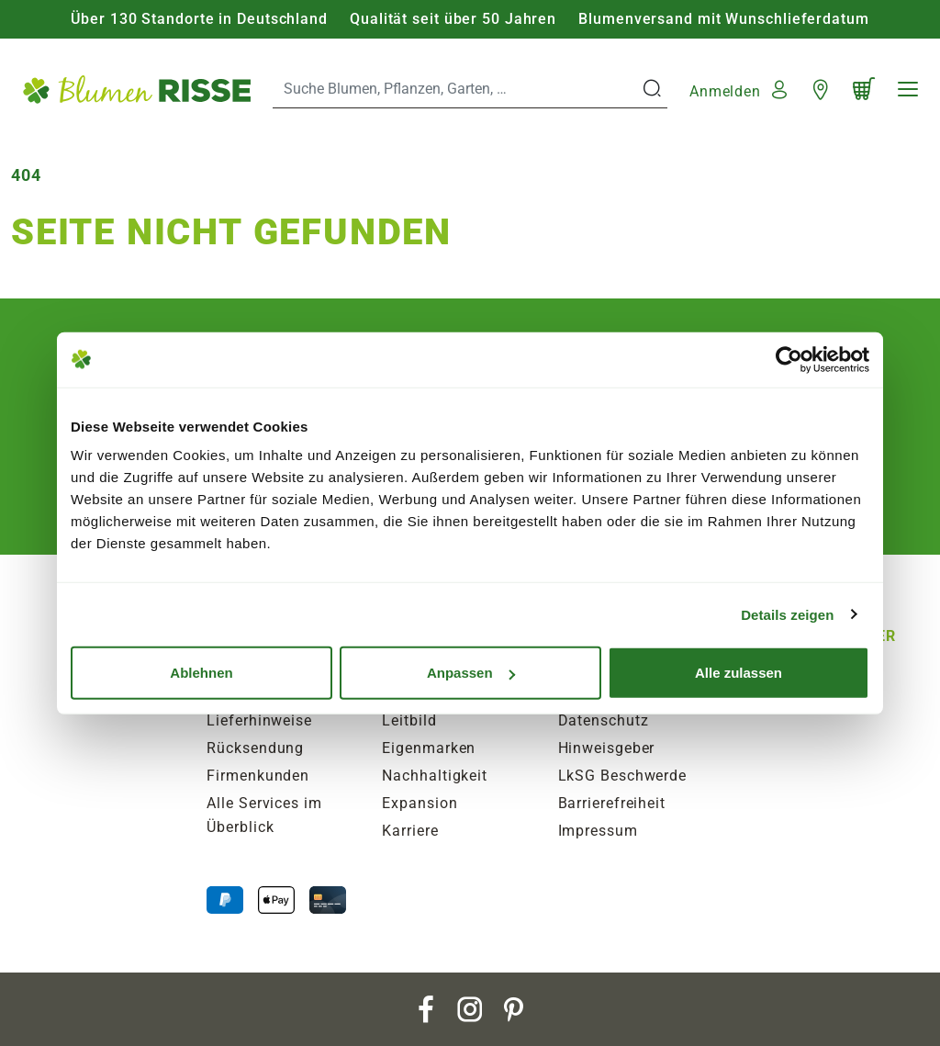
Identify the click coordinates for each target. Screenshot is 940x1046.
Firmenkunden (258, 775)
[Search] (456, 89)
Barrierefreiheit (612, 803)
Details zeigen (787, 614)
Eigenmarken (429, 748)
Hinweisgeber (606, 748)
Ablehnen (201, 672)
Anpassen (471, 672)
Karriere (410, 830)
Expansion (419, 803)
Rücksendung (255, 748)
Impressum (598, 830)
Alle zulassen (738, 672)
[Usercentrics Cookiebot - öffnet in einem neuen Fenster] (789, 359)
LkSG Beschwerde (623, 775)
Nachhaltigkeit (434, 775)
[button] (740, 89)
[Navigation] (908, 89)
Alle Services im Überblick (264, 815)
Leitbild (409, 720)
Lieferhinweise (259, 720)
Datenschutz (603, 720)
